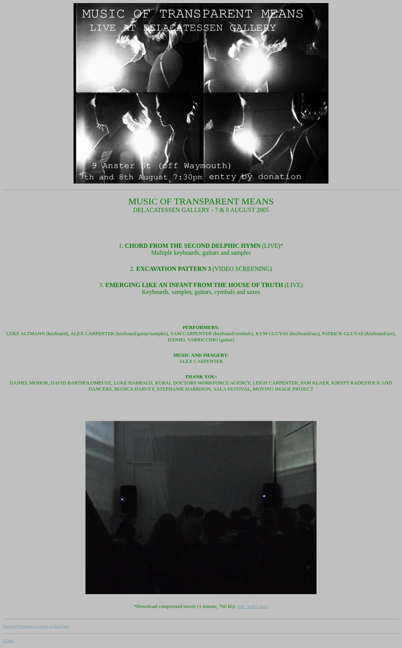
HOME (8, 641)
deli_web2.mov (252, 606)
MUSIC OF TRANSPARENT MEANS (201, 201)
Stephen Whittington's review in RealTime (36, 626)
